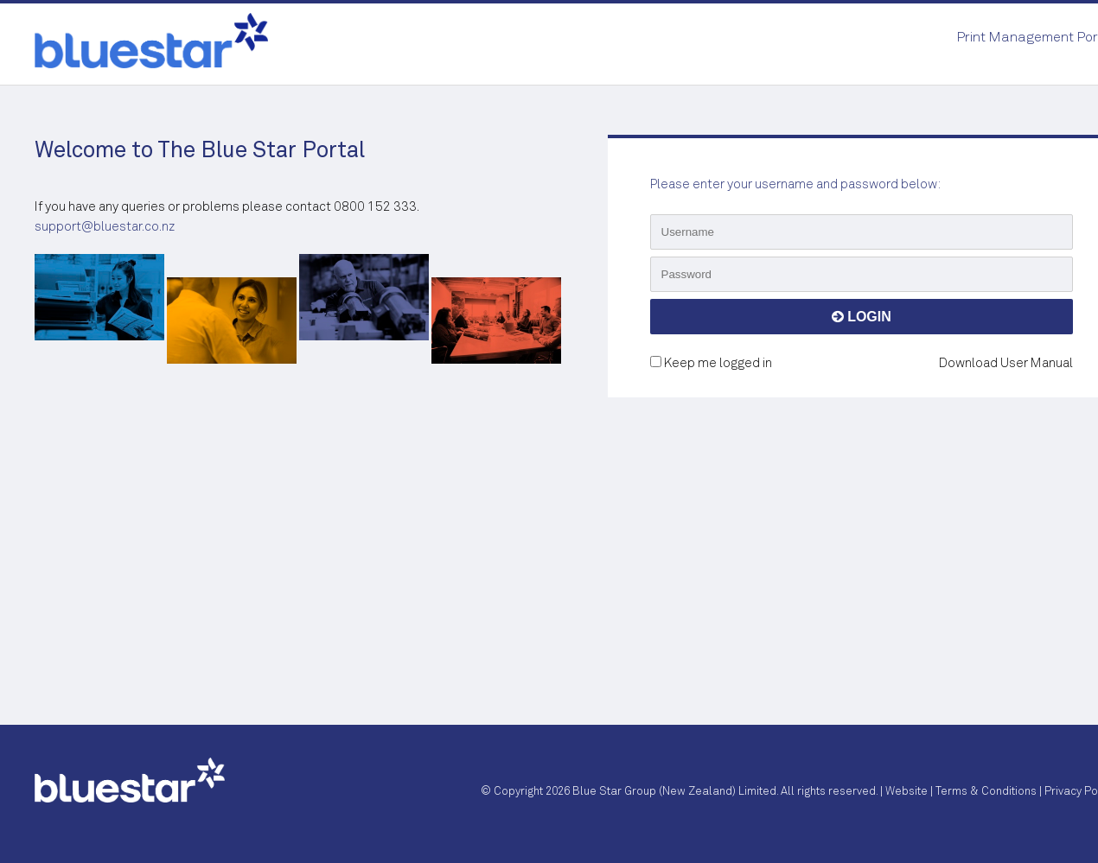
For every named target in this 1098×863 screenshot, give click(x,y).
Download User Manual (1006, 363)
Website (906, 791)
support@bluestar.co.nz (105, 226)
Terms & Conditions (986, 791)
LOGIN (861, 316)
